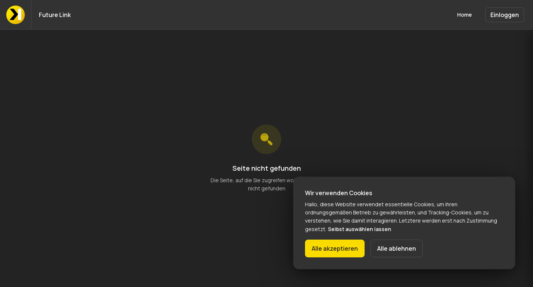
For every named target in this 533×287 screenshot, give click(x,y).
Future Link (55, 15)
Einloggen (504, 15)
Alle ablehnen (396, 248)
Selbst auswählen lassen (359, 229)
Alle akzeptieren (335, 248)
